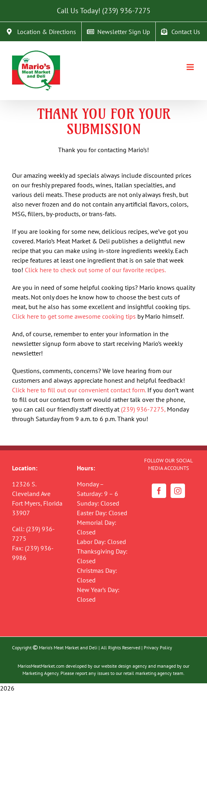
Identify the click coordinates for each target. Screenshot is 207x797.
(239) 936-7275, (143, 409)
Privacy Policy (158, 647)
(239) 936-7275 (126, 10)
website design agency (124, 666)
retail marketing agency (147, 673)
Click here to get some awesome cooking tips (74, 316)
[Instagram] (178, 491)
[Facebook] (159, 491)
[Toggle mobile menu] (191, 67)
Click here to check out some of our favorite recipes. (95, 270)
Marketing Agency (40, 673)
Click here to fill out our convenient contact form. (79, 390)
